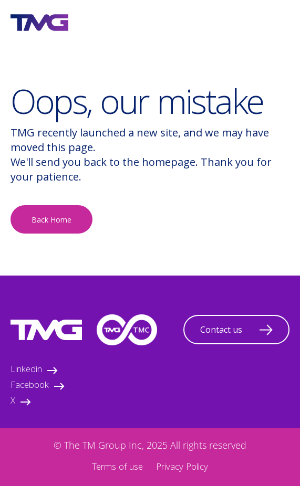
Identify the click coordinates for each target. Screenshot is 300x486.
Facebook (38, 386)
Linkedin (34, 370)
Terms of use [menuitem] (117, 468)
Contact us (236, 329)
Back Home (51, 220)
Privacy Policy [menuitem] (182, 468)
